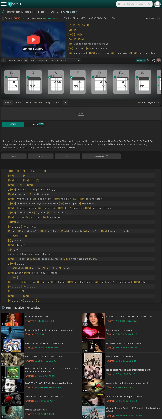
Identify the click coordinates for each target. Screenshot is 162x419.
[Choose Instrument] (65, 102)
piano (18, 102)
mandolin (38, 102)
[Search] (149, 4)
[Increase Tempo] (26, 60)
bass (58, 102)
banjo (48, 102)
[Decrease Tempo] (3, 60)
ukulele (28, 102)
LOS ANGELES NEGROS (61, 12)
